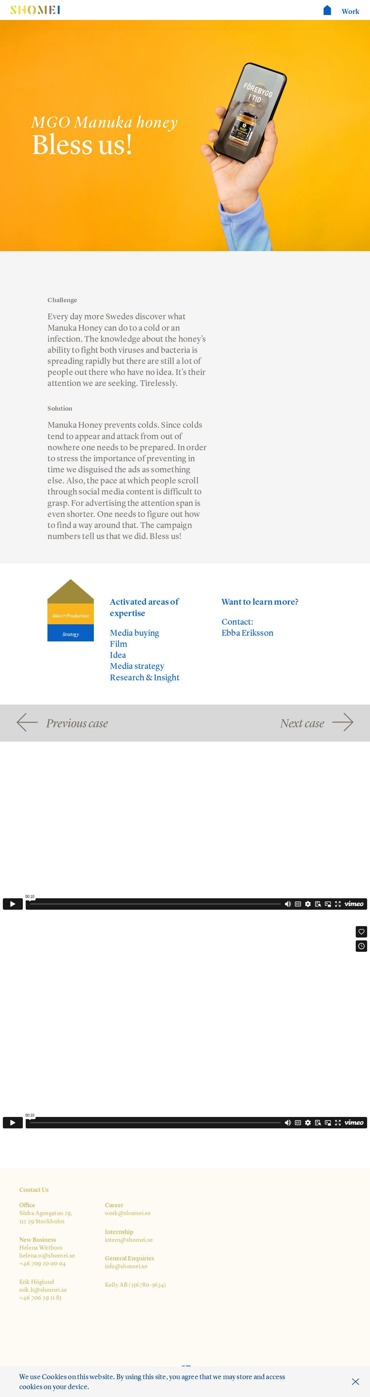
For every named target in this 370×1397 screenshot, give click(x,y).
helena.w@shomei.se (47, 1255)
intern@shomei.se (129, 1239)
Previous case (77, 722)
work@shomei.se (128, 1212)
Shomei (35, 10)
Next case (302, 722)
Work (350, 11)
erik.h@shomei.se (43, 1289)
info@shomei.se (126, 1266)
